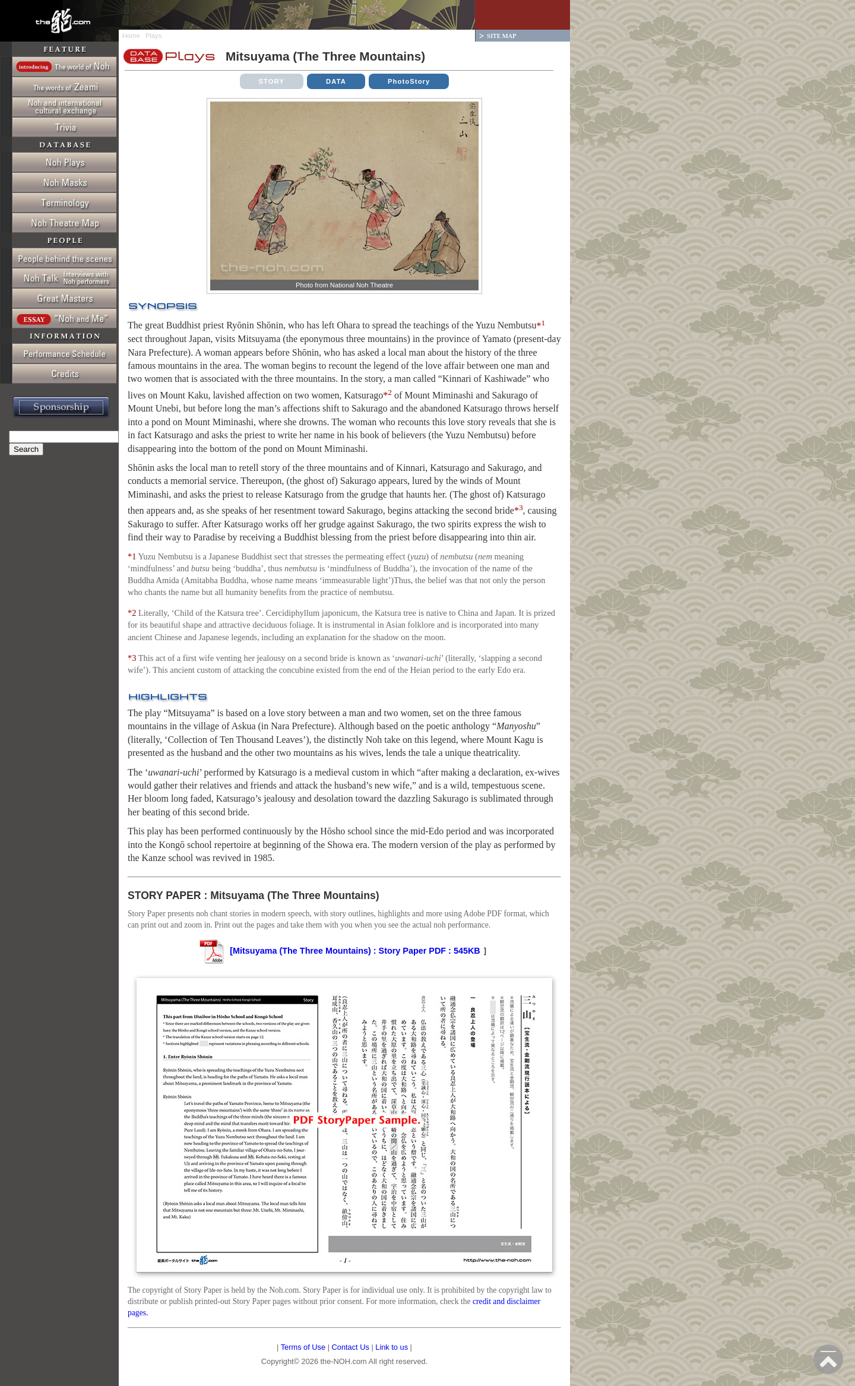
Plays (153, 35)
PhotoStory (409, 81)
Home (131, 35)
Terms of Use (303, 1347)
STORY (272, 81)
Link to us (391, 1347)
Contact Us (350, 1347)
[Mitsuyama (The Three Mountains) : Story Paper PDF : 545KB (339, 950)
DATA (336, 81)
